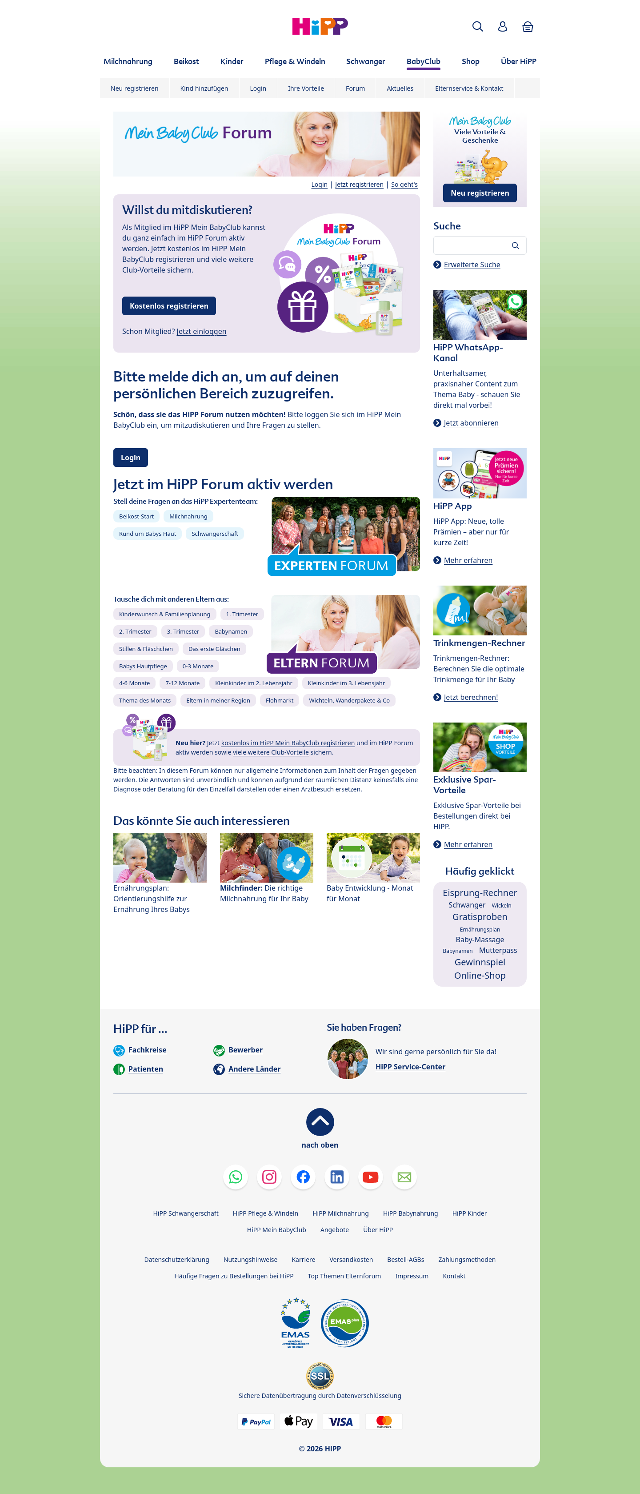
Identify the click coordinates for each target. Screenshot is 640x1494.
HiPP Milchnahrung (340, 1213)
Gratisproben (480, 917)
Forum (355, 88)
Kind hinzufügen (204, 88)
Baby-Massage (480, 939)
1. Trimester (242, 614)
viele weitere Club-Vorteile (271, 752)
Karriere (303, 1259)
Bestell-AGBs (405, 1259)
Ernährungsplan (480, 929)
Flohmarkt (279, 700)
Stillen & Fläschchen (146, 649)
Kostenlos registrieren (169, 306)
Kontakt (454, 1276)
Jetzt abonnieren (471, 423)
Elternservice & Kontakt (469, 88)
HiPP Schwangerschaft (185, 1213)
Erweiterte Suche (472, 264)
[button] (477, 26)
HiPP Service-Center (410, 1067)
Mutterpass (498, 950)
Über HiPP (378, 1229)
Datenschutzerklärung (176, 1259)
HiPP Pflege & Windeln (265, 1213)
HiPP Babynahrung (410, 1213)
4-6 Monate (134, 683)
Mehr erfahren (468, 560)
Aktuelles (400, 88)
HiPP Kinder (469, 1213)
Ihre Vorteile (306, 88)
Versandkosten (351, 1259)
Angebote (334, 1229)
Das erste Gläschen (214, 649)
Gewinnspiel (480, 962)
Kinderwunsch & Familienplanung (165, 614)
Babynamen (231, 631)
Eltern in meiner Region (218, 700)
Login (258, 88)
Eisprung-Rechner (480, 893)
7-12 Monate (182, 683)
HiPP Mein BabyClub (276, 1229)
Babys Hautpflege (143, 666)
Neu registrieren (135, 88)
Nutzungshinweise (251, 1259)
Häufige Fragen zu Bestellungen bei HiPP (233, 1276)
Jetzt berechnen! (471, 697)
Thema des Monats (145, 700)
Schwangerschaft (215, 534)
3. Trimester (183, 631)
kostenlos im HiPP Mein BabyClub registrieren (288, 743)
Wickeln (502, 905)
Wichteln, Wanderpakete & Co (349, 700)
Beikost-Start (136, 516)
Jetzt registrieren (359, 184)
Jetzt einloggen (202, 331)
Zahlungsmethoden (467, 1259)
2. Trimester (135, 631)
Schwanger (466, 905)
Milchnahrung (188, 516)
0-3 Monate (198, 666)
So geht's (404, 184)
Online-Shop (480, 975)
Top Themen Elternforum (344, 1276)
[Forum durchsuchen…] (480, 245)
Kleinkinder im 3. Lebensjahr (346, 683)
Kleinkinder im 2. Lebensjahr (253, 683)
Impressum (411, 1276)
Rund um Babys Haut (147, 534)
